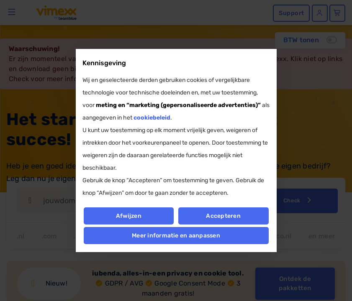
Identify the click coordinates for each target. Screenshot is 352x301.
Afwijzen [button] (128, 215)
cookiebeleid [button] (152, 117)
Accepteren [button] (223, 215)
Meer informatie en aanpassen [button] (176, 235)
